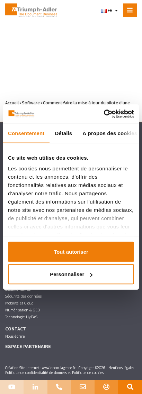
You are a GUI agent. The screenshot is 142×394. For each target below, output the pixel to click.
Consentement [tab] (26, 133)
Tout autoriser (71, 251)
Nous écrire (15, 336)
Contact (15, 328)
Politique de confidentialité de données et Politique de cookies (54, 372)
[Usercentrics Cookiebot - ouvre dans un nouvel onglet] (103, 114)
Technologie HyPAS (21, 317)
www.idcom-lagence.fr (59, 368)
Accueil (12, 102)
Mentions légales (121, 368)
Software (31, 102)
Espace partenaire (28, 346)
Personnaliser (71, 274)
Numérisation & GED (22, 310)
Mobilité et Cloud (19, 303)
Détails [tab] (63, 133)
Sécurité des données (23, 296)
